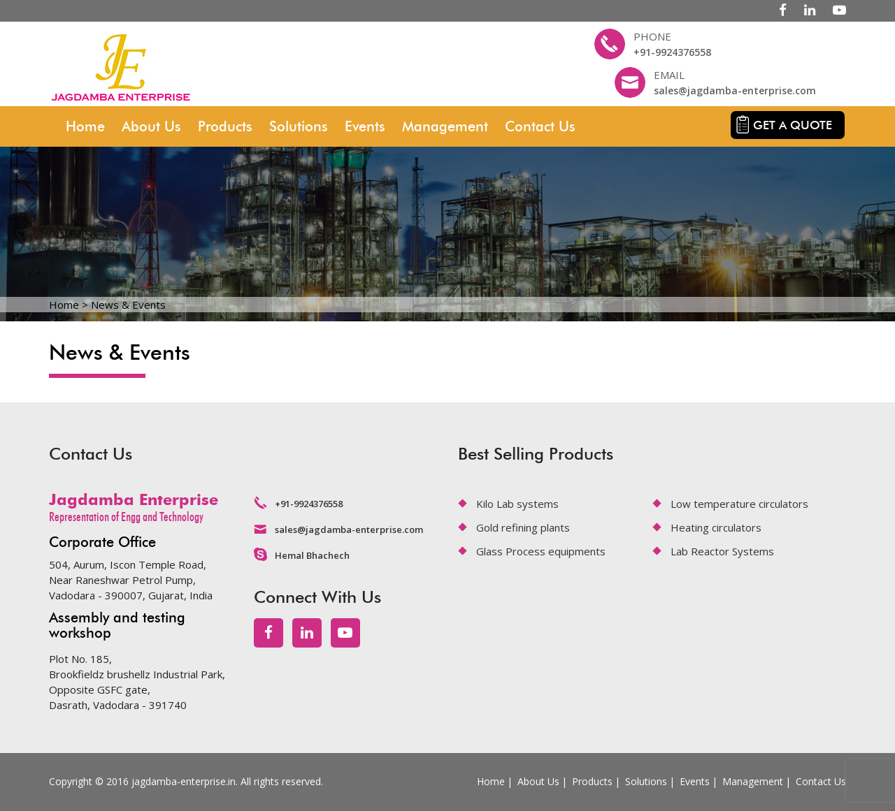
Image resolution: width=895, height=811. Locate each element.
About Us (151, 126)
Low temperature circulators (739, 504)
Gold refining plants (523, 527)
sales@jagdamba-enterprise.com (735, 90)
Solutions (298, 126)
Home (85, 126)
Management (445, 126)
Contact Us (540, 126)
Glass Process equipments (541, 551)
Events (365, 126)
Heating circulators (716, 527)
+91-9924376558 (672, 52)
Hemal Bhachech (312, 555)
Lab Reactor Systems (722, 551)
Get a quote (792, 125)
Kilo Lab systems (517, 504)
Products (225, 126)
